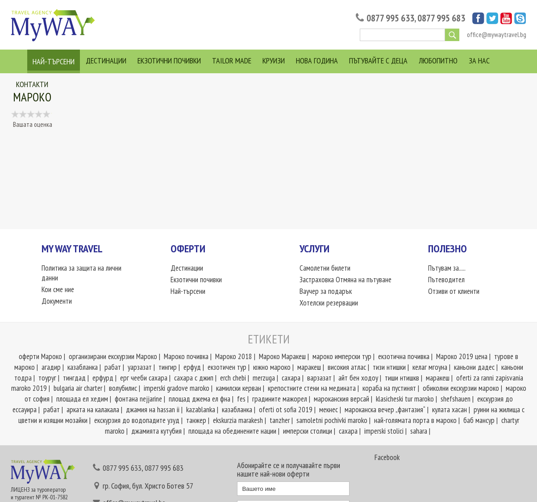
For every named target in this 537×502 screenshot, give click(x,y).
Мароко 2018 (233, 356)
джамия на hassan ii (152, 409)
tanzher (280, 420)
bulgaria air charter (78, 388)
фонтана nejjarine (138, 399)
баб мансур (479, 420)
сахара (291, 378)
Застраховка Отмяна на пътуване (345, 279)
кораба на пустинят (389, 388)
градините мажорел (279, 399)
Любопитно (438, 60)
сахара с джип (193, 378)
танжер (196, 420)
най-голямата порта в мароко (415, 420)
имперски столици (307, 431)
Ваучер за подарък (326, 291)
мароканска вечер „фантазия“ (385, 409)
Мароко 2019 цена (461, 356)
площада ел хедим (82, 399)
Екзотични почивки (169, 60)
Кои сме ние (58, 289)
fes (241, 399)
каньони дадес (474, 367)
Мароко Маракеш (282, 356)
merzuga (264, 378)
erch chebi (233, 378)
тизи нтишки (389, 367)
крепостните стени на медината (312, 388)
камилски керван (238, 388)
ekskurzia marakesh (238, 420)
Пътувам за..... (447, 268)
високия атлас (347, 367)
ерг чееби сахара (143, 378)
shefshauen (455, 399)
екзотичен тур (227, 367)
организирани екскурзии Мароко (113, 356)
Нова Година (317, 60)
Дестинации (106, 60)
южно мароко (272, 367)
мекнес (328, 409)
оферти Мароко (40, 356)
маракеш (309, 367)
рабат (112, 367)
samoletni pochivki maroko (331, 420)
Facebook (387, 457)
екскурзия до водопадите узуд (136, 420)
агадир (51, 367)
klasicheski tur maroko (405, 399)
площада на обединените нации (232, 431)
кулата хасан (449, 409)
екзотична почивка (403, 356)
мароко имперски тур (341, 356)
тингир (167, 367)
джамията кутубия (156, 431)
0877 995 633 (390, 18)
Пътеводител (446, 279)
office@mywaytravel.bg (496, 34)
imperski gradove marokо (176, 388)
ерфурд (102, 378)
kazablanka (200, 409)
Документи (57, 301)
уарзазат (140, 367)
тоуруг (47, 378)
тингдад (74, 378)
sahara (418, 431)
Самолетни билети (325, 268)
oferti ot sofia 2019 (285, 409)
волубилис (123, 388)
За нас (479, 60)
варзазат (319, 378)
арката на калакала (93, 409)
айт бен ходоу (358, 378)
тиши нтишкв (402, 378)
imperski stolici (384, 431)
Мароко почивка (186, 356)
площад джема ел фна (199, 399)
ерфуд (192, 367)
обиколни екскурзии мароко (461, 388)
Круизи (273, 60)
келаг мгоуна (429, 367)
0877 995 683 (441, 18)
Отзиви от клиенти (453, 291)
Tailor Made (231, 60)
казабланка (82, 367)
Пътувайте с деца (378, 60)
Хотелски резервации (329, 303)
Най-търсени (54, 61)
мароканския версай (341, 399)
